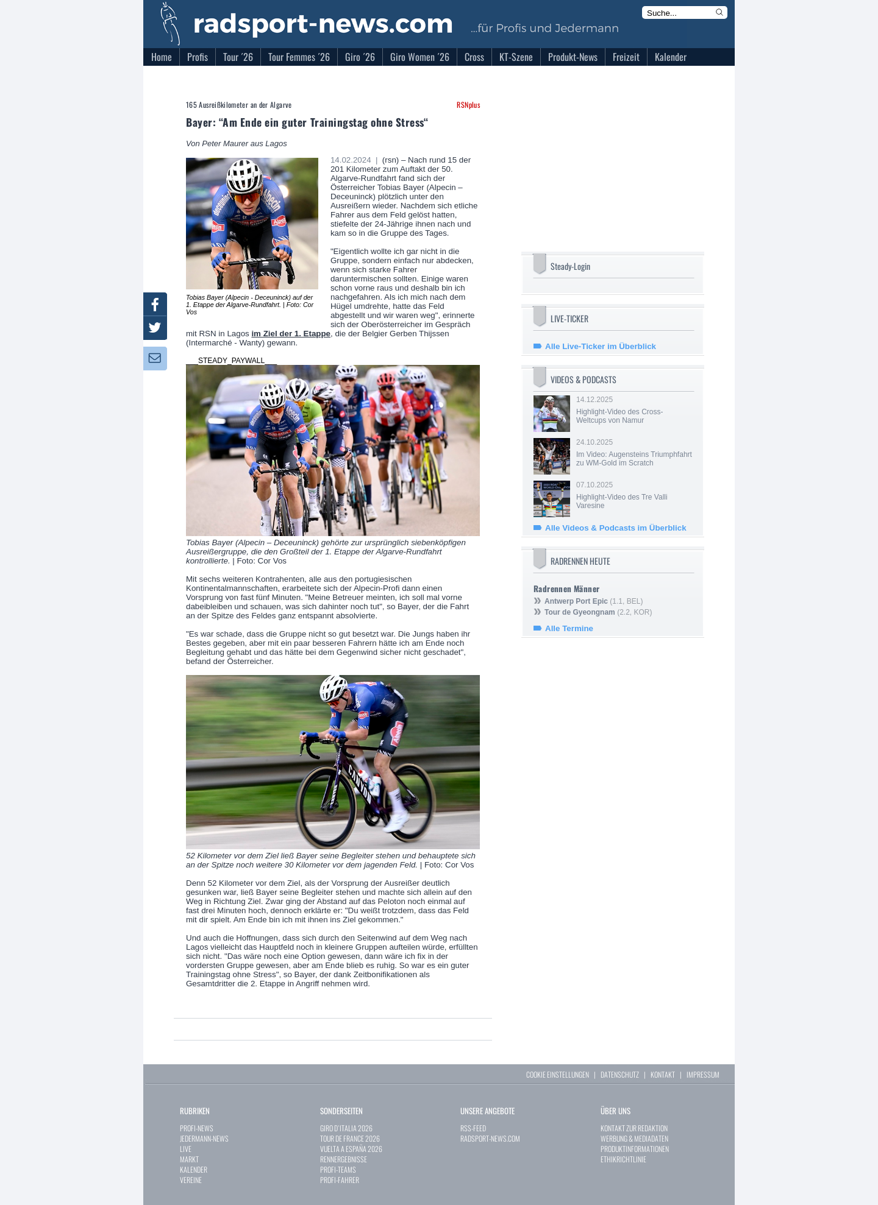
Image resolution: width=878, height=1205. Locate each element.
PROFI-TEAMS (338, 1169)
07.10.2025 (634, 495)
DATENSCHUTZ (620, 1074)
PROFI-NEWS (196, 1128)
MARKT (189, 1159)
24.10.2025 (634, 452)
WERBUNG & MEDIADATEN (634, 1138)
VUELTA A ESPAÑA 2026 (351, 1148)
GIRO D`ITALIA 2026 (346, 1128)
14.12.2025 (634, 410)
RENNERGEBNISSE (343, 1159)
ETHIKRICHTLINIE (623, 1159)
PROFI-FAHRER (339, 1180)
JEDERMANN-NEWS (204, 1138)
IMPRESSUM (703, 1074)
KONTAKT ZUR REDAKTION (634, 1128)
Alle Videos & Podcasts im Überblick (616, 527)
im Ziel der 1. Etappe (290, 333)
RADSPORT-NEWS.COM (490, 1138)
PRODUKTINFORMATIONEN (635, 1148)
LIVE (185, 1148)
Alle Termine (569, 628)
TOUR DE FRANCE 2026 (350, 1138)
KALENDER (193, 1169)
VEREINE (191, 1180)
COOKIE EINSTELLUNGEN (557, 1074)
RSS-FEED (473, 1128)
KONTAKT (663, 1074)
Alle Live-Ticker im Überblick (600, 346)
